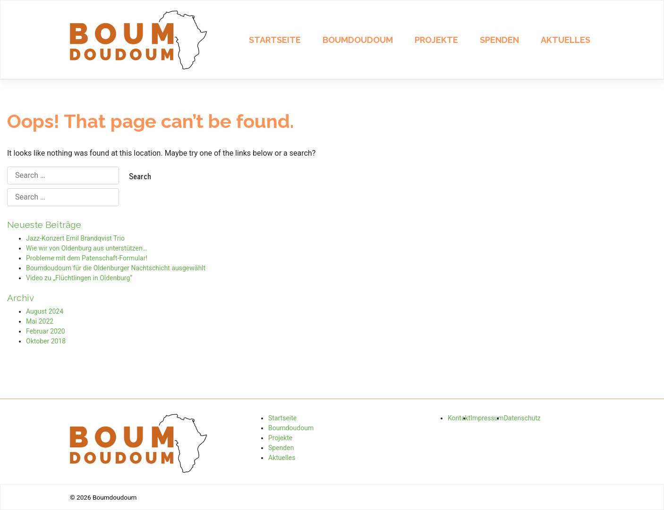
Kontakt (459, 418)
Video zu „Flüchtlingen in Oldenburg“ (79, 278)
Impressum (486, 418)
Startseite (275, 40)
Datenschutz (522, 418)
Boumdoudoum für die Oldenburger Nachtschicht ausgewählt (115, 268)
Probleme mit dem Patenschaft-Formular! (86, 258)
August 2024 (44, 311)
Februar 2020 (45, 331)
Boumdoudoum (358, 40)
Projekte (436, 40)
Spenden (499, 40)
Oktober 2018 (46, 341)
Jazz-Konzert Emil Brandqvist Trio (75, 238)
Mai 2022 (39, 321)
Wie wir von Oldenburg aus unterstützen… (86, 248)
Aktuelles (565, 40)
